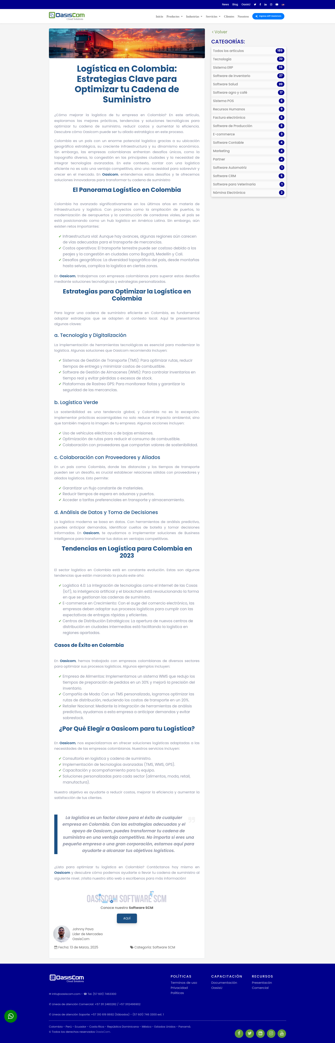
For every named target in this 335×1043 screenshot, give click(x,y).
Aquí (126, 918)
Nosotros (243, 16)
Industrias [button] (193, 16)
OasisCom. (103, 1032)
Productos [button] (173, 16)
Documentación (224, 982)
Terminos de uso (184, 982)
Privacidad (179, 987)
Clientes (229, 16)
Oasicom (110, 174)
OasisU (216, 987)
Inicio (159, 16)
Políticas (177, 993)
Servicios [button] (212, 16)
